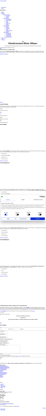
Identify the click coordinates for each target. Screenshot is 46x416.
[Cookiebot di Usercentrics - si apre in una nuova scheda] (40, 196)
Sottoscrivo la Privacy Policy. (5, 356)
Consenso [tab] (8, 199)
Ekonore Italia (16, 407)
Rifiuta (8, 218)
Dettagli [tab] (23, 199)
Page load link (2, 410)
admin (3, 47)
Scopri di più (5, 160)
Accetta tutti (37, 218)
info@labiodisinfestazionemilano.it (8, 405)
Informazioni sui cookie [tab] (38, 199)
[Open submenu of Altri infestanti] (8, 32)
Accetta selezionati (23, 218)
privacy (17, 357)
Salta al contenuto (3, 0)
